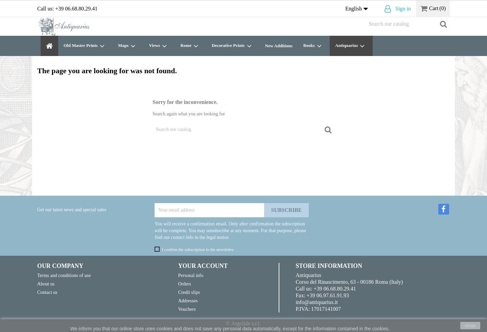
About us (45, 283)
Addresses (188, 300)
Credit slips (189, 292)
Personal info (191, 275)
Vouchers (187, 309)
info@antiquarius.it (317, 302)
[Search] (407, 24)
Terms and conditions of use (64, 275)
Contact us (47, 292)
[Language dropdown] (358, 9)
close (470, 325)
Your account (203, 265)
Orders (184, 283)
